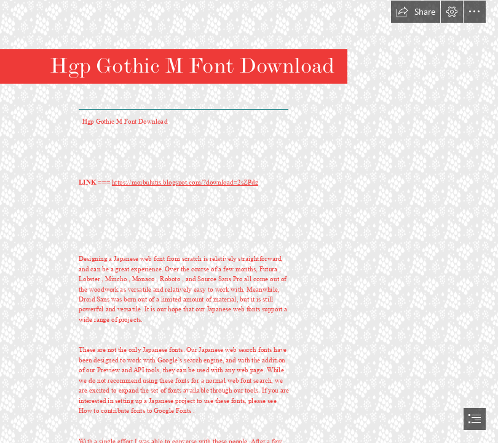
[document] (249, 221)
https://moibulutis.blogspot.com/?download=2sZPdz (185, 183)
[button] (415, 12)
